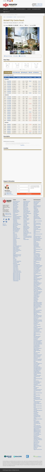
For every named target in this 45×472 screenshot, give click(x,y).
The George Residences (27, 236)
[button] (40, 28)
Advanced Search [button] (36, 9)
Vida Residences (36, 437)
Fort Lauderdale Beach (27, 213)
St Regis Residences (37, 372)
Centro (14, 213)
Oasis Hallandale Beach (38, 315)
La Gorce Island (26, 219)
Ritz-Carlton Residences (38, 342)
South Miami (15, 203)
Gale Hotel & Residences (17, 216)
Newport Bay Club (26, 227)
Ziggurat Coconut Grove (38, 449)
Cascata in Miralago (26, 211)
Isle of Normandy (26, 218)
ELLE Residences (36, 262)
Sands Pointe (15, 256)
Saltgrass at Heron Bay (27, 232)
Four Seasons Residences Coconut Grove (37, 273)
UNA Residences (36, 428)
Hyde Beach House (16, 217)
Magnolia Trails (26, 226)
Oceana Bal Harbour (16, 238)
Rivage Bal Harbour (37, 346)
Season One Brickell (37, 355)
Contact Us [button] (6, 11)
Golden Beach (25, 203)
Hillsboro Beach (15, 202)
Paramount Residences (17, 250)
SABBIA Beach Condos (17, 255)
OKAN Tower (36, 314)
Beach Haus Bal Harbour (38, 238)
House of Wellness (37, 287)
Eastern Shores (26, 212)
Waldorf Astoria (36, 445)
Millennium (15, 226)
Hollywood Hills (25, 216)
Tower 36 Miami (36, 421)
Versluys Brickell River (37, 434)
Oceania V (15, 243)
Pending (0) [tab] (24, 72)
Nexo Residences (37, 311)
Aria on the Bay (15, 206)
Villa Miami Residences (38, 438)
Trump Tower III (15, 269)
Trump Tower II (15, 268)
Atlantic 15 (25, 206)
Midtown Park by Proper (38, 304)
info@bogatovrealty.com (38, 5)
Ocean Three (15, 236)
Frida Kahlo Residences (38, 275)
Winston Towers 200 (16, 274)
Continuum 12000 (37, 255)
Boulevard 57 (36, 242)
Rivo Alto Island (26, 231)
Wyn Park (35, 448)
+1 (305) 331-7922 (39, 4)
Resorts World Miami (37, 341)
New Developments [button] (21, 9)
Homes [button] (12, 9)
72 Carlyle (35, 204)
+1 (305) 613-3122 (39, 3)
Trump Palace (15, 265)
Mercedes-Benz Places (38, 303)
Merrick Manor (15, 225)
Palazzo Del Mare (16, 247)
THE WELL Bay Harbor (37, 375)
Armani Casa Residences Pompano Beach (37, 229)
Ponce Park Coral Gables (38, 340)
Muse (14, 232)
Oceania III (15, 241)
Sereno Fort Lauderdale (38, 359)
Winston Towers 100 (16, 273)
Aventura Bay (25, 207)
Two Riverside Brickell (37, 427)
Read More (22, 145)
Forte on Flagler (36, 268)
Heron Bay (25, 214)
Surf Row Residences (37, 373)
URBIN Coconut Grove (37, 429)
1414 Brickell (36, 210)
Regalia (14, 253)
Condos (14, 199)
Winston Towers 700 (16, 279)
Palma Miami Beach (37, 336)
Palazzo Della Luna (16, 249)
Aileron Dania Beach (37, 223)
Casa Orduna (25, 210)
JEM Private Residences (38, 291)
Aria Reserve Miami (37, 227)
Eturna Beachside (37, 264)
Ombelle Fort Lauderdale (38, 321)
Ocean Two (15, 235)
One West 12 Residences (38, 328)
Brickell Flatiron (15, 212)
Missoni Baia (15, 227)
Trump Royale (15, 266)
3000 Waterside (36, 211)
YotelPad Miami (16, 280)
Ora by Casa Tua (36, 330)
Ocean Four (15, 237)
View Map (15, 56)
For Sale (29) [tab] (7, 72)
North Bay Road (26, 228)
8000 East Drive (36, 216)
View (39, 81)
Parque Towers (15, 251)
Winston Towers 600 (16, 278)
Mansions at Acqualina (17, 224)
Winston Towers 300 (16, 275)
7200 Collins (36, 215)
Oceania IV (15, 242)
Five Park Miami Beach (37, 266)
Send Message (28, 193)
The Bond (14, 260)
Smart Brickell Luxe (37, 366)
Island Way (25, 217)
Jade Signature (15, 223)
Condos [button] (6, 9)
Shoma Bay (36, 362)
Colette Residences (37, 254)
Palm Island (25, 229)
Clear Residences (37, 253)
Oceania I (14, 239)
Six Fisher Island (36, 364)
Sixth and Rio (36, 365)
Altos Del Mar (25, 205)
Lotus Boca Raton (26, 223)
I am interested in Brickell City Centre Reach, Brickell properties (35, 188)
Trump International (16, 264)
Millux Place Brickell (37, 305)
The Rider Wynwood (37, 401)
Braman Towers (36, 243)
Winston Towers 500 (16, 277)
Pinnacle (14, 252)
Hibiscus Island (25, 215)
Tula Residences (36, 422)
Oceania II (14, 240)
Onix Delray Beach (37, 329)
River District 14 (36, 347)
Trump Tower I (15, 267)
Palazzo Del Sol (15, 248)
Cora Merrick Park (37, 256)
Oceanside (15, 244)
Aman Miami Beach (37, 226)
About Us (4, 224)
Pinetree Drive (25, 230)
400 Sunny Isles (15, 204)
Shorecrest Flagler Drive (38, 363)
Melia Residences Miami (38, 302)
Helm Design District (37, 284)
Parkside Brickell (36, 337)
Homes (24, 199)
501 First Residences (37, 205)
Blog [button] (29, 9)
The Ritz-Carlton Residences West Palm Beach (38, 403)
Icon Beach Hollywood (37, 288)
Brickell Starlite (36, 244)
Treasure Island (26, 239)
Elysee (35, 263)
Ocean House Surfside (37, 316)
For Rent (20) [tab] (16, 72)
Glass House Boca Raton (38, 278)
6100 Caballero (36, 214)
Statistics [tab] (36, 72)
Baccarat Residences (37, 236)
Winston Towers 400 (16, 276)
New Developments (37, 199)
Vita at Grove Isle (36, 441)
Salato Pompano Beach (38, 354)
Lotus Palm (25, 225)
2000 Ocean (15, 205)
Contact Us (5, 225)
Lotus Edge (25, 224)
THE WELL (35, 374)
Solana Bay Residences (38, 367)
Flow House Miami (37, 267)
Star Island (25, 235)
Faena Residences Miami (38, 265)
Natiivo (35, 309)
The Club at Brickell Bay (17, 261)
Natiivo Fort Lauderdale (38, 310)
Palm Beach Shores (16, 201)
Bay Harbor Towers (37, 237)
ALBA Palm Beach (37, 217)
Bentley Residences (37, 239)
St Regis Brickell (36, 371)
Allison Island (25, 204)
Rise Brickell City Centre (17, 254)
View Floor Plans (22, 56)
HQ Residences (36, 281)
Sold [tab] (30, 72)
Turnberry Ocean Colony (17, 272)
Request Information (8, 56)
